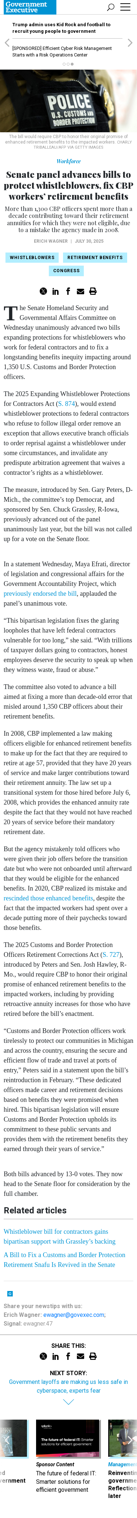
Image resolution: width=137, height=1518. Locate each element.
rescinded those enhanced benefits (48, 898)
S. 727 (111, 954)
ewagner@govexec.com (73, 1314)
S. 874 (66, 403)
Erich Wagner (51, 241)
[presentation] (7, 1460)
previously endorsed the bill (40, 593)
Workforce (68, 161)
